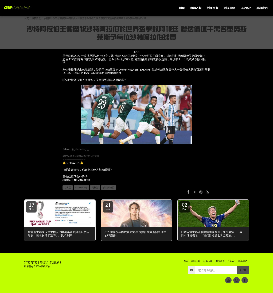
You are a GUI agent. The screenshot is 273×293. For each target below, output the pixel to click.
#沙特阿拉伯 (91, 155)
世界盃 (67, 187)
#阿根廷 (78, 155)
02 (184, 206)
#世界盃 (67, 155)
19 (31, 206)
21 (108, 206)
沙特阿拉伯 (108, 187)
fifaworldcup (81, 187)
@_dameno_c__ (80, 149)
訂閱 (243, 270)
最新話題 (36, 18)
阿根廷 (95, 187)
